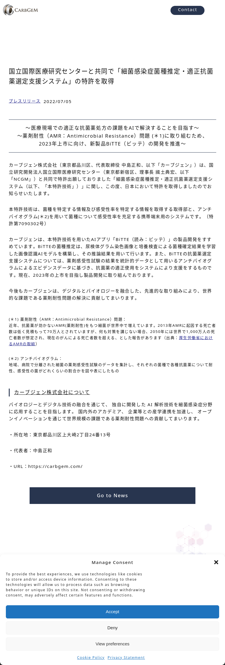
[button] (216, 562)
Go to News (112, 495)
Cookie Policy (91, 657)
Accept (112, 611)
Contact (187, 9)
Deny (112, 627)
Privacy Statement (126, 657)
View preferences (112, 643)
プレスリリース (25, 101)
